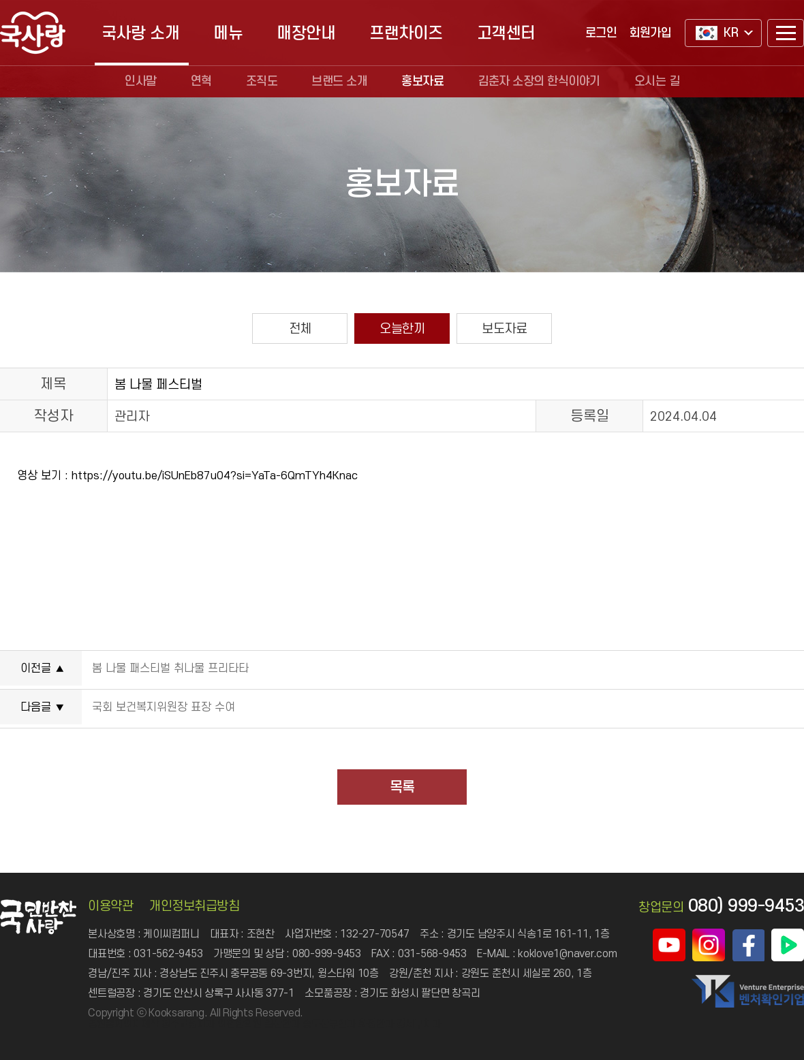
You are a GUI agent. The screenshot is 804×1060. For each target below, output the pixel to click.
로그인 (601, 33)
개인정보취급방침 (194, 906)
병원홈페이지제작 (123, 1024)
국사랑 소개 (140, 33)
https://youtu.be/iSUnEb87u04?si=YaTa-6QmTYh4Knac (215, 475)
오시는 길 (657, 81)
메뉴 (228, 33)
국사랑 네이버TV (787, 945)
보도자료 (504, 328)
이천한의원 (239, 1024)
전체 (300, 328)
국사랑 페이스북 (748, 945)
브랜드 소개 (339, 81)
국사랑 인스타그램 (708, 945)
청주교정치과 (188, 1024)
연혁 (201, 81)
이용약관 (110, 906)
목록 (402, 786)
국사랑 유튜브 (669, 945)
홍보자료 (422, 81)
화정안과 (376, 1024)
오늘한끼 (402, 328)
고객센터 (506, 33)
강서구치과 (419, 1024)
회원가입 (650, 33)
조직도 (262, 81)
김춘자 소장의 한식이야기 (539, 81)
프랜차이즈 (406, 33)
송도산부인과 (329, 1024)
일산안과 (282, 1024)
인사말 (141, 81)
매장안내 (306, 33)
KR (717, 32)
